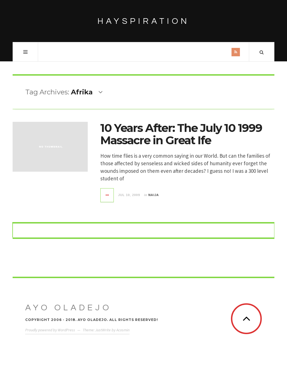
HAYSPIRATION (143, 21)
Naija (153, 195)
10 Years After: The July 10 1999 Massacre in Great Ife (181, 134)
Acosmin (122, 329)
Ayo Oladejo (68, 307)
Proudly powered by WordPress (50, 329)
